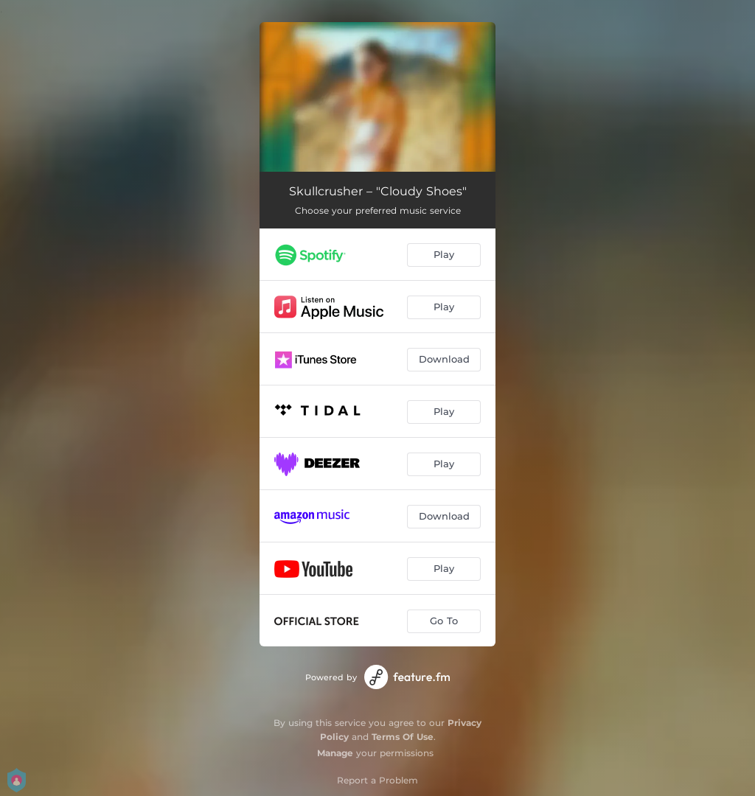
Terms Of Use (403, 736)
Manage (335, 752)
